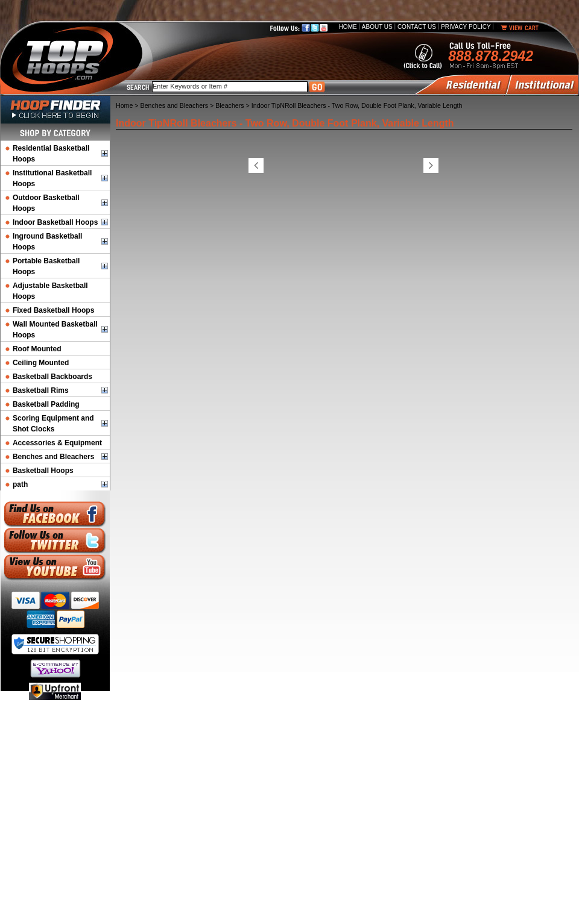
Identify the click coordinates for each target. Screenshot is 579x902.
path (20, 484)
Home (348, 26)
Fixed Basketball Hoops (53, 310)
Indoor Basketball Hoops (55, 222)
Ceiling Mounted (41, 363)
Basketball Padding (46, 404)
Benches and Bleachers (53, 457)
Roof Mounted (37, 349)
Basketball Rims (41, 390)
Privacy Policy (465, 26)
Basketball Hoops (43, 470)
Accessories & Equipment (57, 443)
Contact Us (416, 26)
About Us (377, 26)
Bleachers (229, 105)
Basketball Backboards (52, 376)
